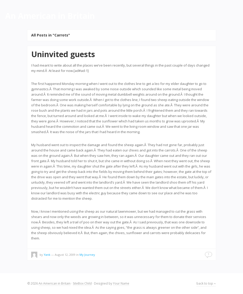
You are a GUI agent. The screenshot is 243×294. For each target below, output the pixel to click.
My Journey (87, 255)
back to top (206, 283)
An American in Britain (55, 283)
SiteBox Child (82, 283)
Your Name (121, 283)
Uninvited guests (63, 54)
